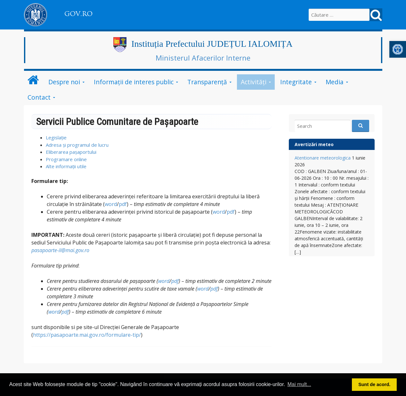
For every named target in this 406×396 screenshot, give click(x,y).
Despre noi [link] (64, 82)
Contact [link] (39, 97)
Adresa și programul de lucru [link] (77, 145)
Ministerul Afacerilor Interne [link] (203, 57)
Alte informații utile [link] (66, 166)
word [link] (111, 204)
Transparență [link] (207, 82)
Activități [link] (253, 82)
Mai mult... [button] (299, 384)
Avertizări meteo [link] (314, 144)
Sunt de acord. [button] (374, 384)
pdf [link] (123, 204)
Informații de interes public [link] (134, 82)
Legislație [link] (56, 137)
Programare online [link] (66, 159)
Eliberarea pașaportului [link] (71, 152)
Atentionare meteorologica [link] (323, 158)
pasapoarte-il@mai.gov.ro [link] (60, 250)
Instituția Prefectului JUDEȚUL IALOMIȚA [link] (212, 44)
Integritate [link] (296, 82)
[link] (397, 49)
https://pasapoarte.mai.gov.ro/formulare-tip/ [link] (87, 334)
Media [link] (335, 82)
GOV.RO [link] (78, 14)
